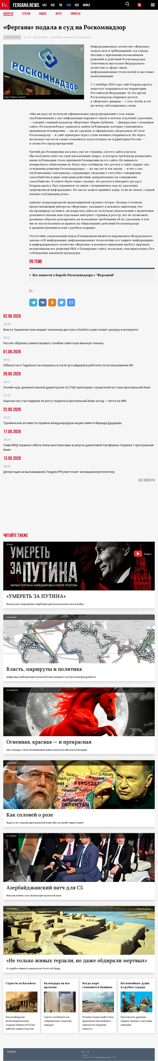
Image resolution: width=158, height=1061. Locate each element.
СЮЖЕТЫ (77, 13)
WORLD (87, 5)
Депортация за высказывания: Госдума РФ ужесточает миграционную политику (59, 472)
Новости (8, 13)
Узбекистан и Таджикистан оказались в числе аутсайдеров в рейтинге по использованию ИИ (68, 365)
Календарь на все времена (57, 985)
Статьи (27, 13)
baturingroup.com (103, 1057)
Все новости (146, 480)
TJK (61, 5)
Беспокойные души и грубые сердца (135, 985)
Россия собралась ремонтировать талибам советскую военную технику (53, 343)
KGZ (53, 5)
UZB (78, 5)
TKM (69, 5)
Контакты (11, 1051)
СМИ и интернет (40, 37)
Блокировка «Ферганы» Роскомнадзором (70, 37)
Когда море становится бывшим (97, 985)
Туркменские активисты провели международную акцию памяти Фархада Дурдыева (62, 423)
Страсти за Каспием (21, 983)
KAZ (45, 5)
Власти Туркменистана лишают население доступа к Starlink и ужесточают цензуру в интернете (70, 330)
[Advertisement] (79, 509)
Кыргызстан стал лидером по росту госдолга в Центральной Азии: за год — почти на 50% (64, 401)
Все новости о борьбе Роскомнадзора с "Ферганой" (76, 275)
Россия (27, 37)
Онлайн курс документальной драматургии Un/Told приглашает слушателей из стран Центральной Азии (76, 387)
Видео (44, 13)
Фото (60, 13)
